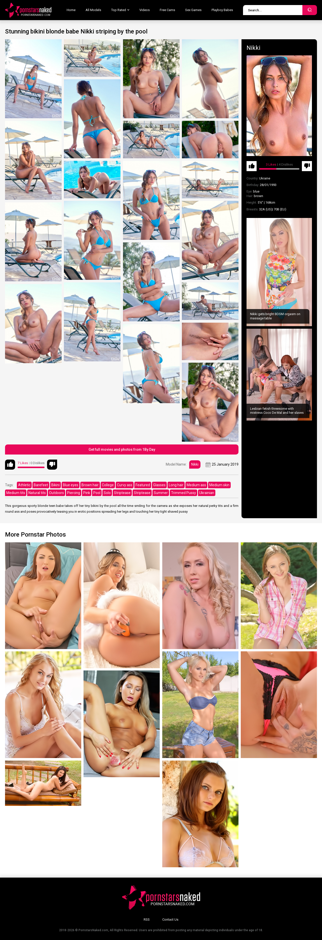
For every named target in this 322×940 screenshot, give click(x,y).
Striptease (122, 493)
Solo (107, 493)
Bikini (55, 485)
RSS (147, 919)
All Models (93, 10)
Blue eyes (70, 485)
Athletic (24, 485)
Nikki (194, 464)
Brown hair (90, 485)
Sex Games (193, 10)
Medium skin (219, 485)
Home (71, 10)
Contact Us (170, 919)
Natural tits (37, 493)
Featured (143, 485)
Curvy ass (124, 485)
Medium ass (196, 485)
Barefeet (41, 485)
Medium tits (15, 493)
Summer (161, 493)
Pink (86, 493)
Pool (96, 493)
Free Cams (167, 10)
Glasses (159, 485)
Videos (144, 10)
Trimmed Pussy (183, 493)
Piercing (73, 493)
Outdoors (56, 493)
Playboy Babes (222, 10)
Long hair (176, 485)
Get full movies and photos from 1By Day (122, 449)
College (108, 485)
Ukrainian (206, 493)
